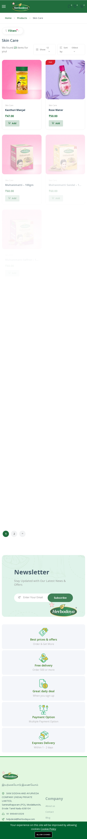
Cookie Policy (48, 829)
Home (8, 18)
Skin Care (9, 105)
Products (22, 18)
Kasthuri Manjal (15, 110)
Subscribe (60, 598)
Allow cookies (43, 834)
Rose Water (56, 110)
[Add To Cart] (12, 123)
